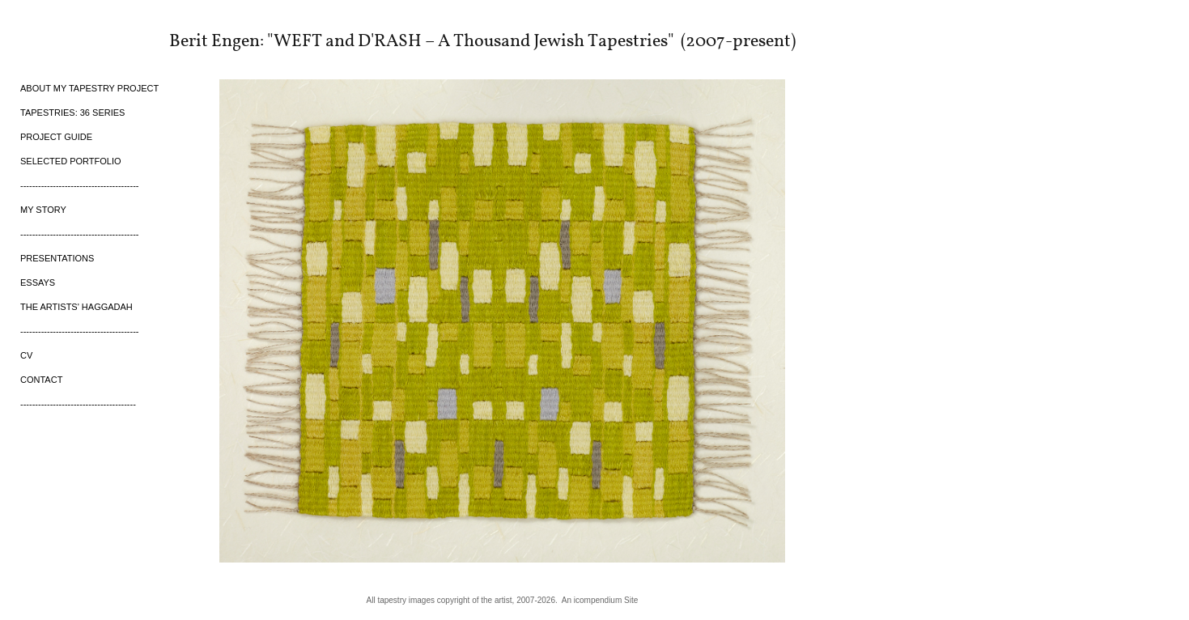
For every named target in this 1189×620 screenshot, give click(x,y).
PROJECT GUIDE (56, 137)
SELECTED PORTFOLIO (70, 161)
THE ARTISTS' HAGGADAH (76, 307)
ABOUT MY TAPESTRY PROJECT (89, 88)
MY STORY (43, 209)
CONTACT (41, 379)
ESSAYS (37, 282)
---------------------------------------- (79, 185)
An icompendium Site (600, 600)
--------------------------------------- (78, 404)
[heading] (60, 39)
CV (26, 355)
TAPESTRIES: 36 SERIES (72, 112)
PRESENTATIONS (57, 258)
